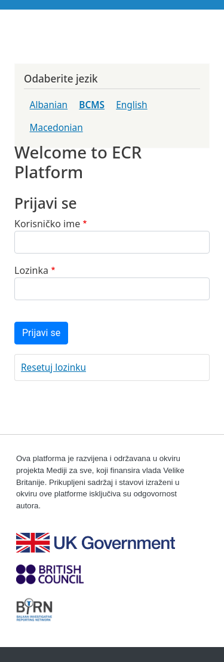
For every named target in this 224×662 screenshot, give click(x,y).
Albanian (49, 105)
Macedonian (56, 127)
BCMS (92, 105)
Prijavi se (41, 332)
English (131, 105)
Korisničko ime (47, 223)
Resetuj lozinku (53, 367)
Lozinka (31, 270)
